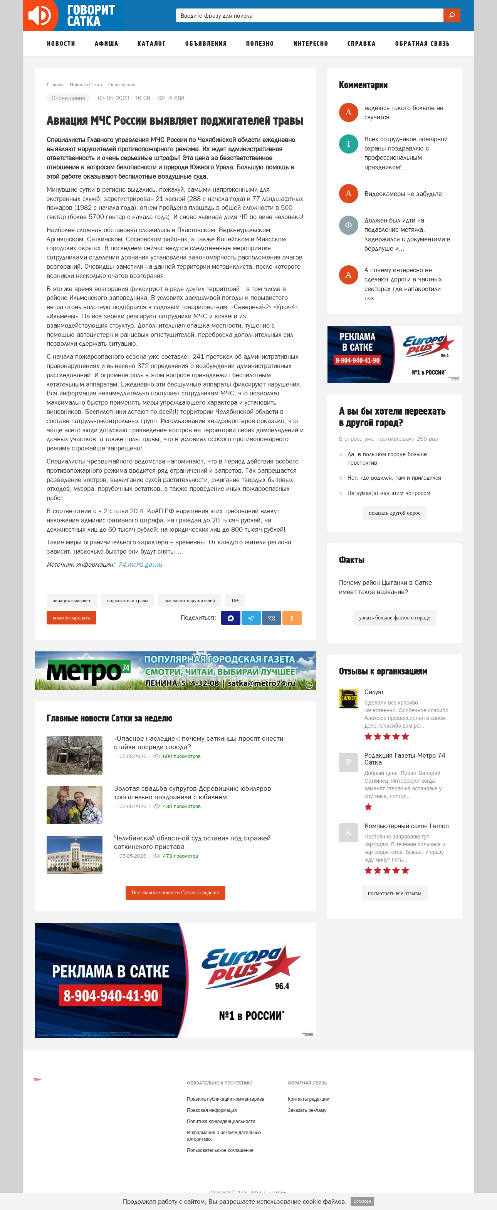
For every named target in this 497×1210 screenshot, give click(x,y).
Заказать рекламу (307, 1110)
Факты (351, 560)
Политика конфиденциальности (221, 1121)
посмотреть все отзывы (394, 893)
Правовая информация (212, 1110)
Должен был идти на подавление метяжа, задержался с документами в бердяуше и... (407, 234)
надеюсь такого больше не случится (403, 112)
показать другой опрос (394, 513)
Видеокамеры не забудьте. (404, 193)
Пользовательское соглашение (220, 1150)
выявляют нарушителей (190, 600)
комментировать (71, 618)
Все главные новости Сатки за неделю (175, 892)
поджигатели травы (128, 600)
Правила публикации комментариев (225, 1099)
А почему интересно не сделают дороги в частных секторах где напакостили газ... (403, 284)
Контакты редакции (308, 1099)
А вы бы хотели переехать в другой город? (392, 417)
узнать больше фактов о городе (394, 618)
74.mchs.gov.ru (139, 564)
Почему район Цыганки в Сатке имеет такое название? (385, 587)
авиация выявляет (72, 600)
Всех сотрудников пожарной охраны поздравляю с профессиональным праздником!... (406, 153)
